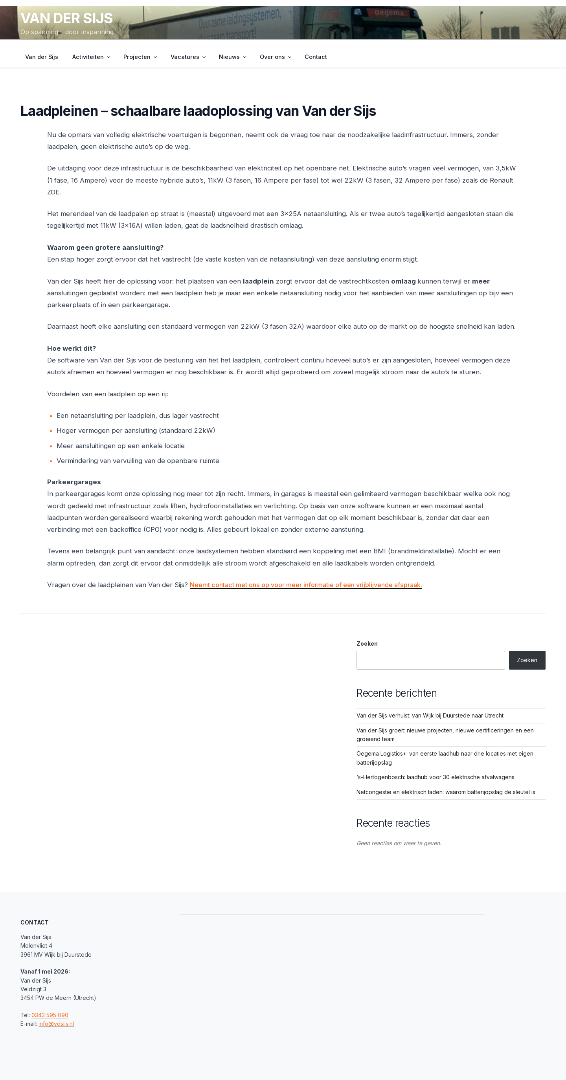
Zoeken (367, 643)
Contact (316, 56)
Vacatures (189, 56)
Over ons (276, 56)
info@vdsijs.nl (56, 1023)
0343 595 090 (49, 1015)
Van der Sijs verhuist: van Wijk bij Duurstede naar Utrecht (430, 715)
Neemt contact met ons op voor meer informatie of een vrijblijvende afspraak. (311, 585)
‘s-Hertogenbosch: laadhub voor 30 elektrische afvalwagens (436, 777)
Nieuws (233, 56)
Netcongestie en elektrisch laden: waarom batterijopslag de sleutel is (446, 792)
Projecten (140, 56)
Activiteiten (91, 56)
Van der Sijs (66, 18)
